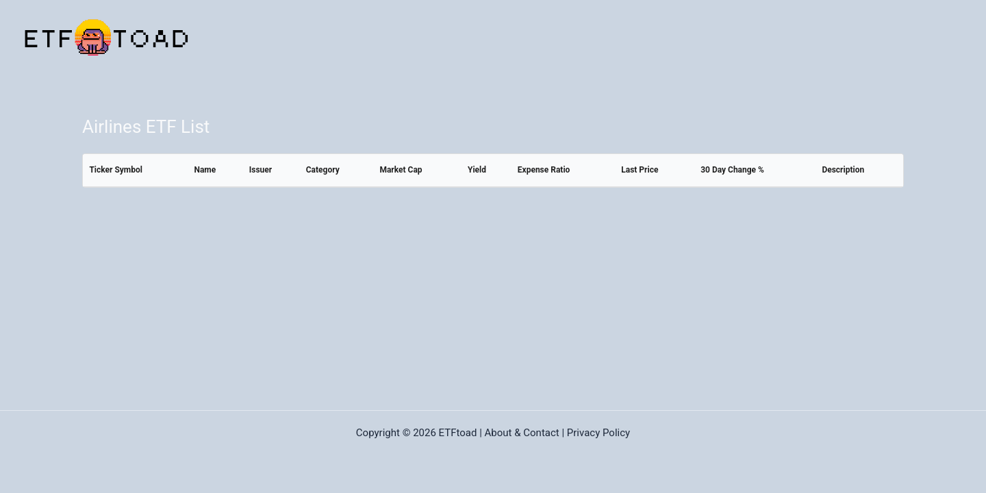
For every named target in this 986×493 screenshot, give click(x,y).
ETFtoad (458, 433)
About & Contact (522, 433)
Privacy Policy (598, 433)
